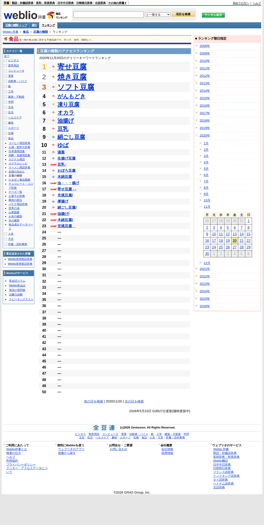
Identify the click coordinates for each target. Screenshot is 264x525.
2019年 (205, 128)
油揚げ (65, 121)
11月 (207, 206)
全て (6, 56)
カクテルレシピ (18, 163)
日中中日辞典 (65, 3)
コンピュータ (16, 70)
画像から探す (67, 453)
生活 (11, 112)
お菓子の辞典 (17, 196)
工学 (11, 91)
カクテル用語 (17, 159)
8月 (206, 187)
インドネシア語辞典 (226, 476)
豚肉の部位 (15, 200)
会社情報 (167, 449)
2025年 (205, 298)
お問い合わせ (118, 449)
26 (228, 247)
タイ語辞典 (220, 479)
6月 (206, 175)
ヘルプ (257, 3)
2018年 (205, 120)
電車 (11, 76)
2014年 (205, 90)
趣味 (11, 122)
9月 (206, 194)
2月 (206, 149)
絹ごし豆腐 (71, 137)
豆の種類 (14, 220)
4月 (206, 162)
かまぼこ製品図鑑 (19, 179)
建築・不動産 (16, 96)
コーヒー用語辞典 (19, 143)
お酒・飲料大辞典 (19, 147)
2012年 (205, 76)
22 (249, 241)
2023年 (205, 284)
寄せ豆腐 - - (66, 189)
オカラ (65, 112)
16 (207, 241)
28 (242, 247)
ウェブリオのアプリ (71, 449)
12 (228, 234)
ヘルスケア (15, 117)
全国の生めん (17, 171)
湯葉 (61, 152)
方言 (11, 239)
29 (249, 247)
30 (207, 254)
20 (235, 241)
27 (235, 247)
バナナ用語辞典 (18, 204)
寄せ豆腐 (72, 67)
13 (235, 234)
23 (207, 247)
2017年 (205, 113)
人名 (11, 233)
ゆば (63, 145)
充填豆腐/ (65, 195)
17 (214, 241)
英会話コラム (17, 280)
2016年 (205, 105)
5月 (206, 168)
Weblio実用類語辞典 (20, 259)
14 (242, 234)
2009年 (205, 53)
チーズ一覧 (15, 192)
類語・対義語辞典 (22, 3)
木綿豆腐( (65, 220)
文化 (11, 107)
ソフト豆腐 (75, 87)
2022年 (205, 276)
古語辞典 (100, 3)
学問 (11, 102)
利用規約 (12, 460)
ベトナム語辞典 (223, 483)
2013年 (205, 83)
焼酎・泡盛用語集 (19, 155)
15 (249, 234)
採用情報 (167, 453)
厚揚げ (62, 201)
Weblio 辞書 (10, 31)
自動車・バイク (17, 81)
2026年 (205, 306)
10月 (207, 200)
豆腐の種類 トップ (16, 25)
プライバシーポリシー (21, 464)
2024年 (205, 291)
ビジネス (13, 60)
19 (228, 241)
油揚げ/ (63, 214)
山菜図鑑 (14, 212)
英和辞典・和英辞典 (226, 457)
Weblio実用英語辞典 (20, 263)
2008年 (205, 46)
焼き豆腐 (72, 77)
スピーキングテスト (21, 299)
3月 (206, 156)
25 (221, 247)
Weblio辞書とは (16, 449)
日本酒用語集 (17, 151)
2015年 (205, 98)
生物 (11, 133)
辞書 (6, 3)
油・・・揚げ (68, 183)
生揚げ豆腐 (66, 158)
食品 (26, 31)
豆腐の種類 (40, 31)
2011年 (205, 68)
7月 (206, 181)
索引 (34, 25)
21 (242, 241)
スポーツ (13, 128)
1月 (206, 143)
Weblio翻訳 (220, 460)
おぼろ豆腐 (66, 171)
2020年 (205, 135)
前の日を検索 (93, 401)
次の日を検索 (134, 401)
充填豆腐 (66, 226)
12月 (207, 263)
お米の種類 (15, 216)
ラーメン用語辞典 (19, 167)
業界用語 (13, 65)
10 (214, 234)
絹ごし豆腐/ (66, 207)
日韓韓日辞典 (84, 3)
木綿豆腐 (64, 177)
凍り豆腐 (68, 104)
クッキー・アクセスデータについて (26, 470)
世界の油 (14, 208)
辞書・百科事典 (17, 244)
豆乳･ (61, 164)
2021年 (205, 269)
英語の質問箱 (17, 290)
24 (214, 247)
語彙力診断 (16, 294)
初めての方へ (241, 3)
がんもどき (71, 96)
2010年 (205, 61)
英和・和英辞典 (45, 3)
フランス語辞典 (223, 472)
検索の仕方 (13, 453)
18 (221, 241)
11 (221, 234)
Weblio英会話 (17, 285)
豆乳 (62, 129)
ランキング (48, 25)
